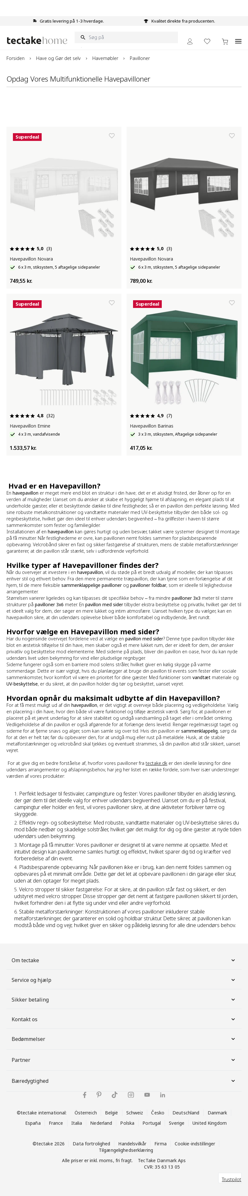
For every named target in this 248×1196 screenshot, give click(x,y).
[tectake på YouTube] (147, 1095)
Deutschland (185, 1113)
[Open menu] (238, 37)
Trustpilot (231, 1179)
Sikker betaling (124, 999)
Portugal (151, 1123)
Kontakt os (124, 1019)
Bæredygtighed (124, 1080)
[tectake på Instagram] (131, 1095)
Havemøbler (105, 58)
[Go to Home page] (37, 40)
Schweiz (134, 1113)
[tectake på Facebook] (84, 1095)
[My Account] (189, 41)
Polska (127, 1123)
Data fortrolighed (91, 1144)
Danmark (217, 1113)
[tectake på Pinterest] (99, 1095)
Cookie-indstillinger (195, 1144)
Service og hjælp (124, 979)
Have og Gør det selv (58, 58)
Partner (124, 1059)
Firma (160, 1144)
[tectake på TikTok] (115, 1095)
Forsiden (15, 58)
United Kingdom (209, 1123)
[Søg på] (126, 37)
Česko (157, 1113)
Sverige (176, 1123)
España (33, 1123)
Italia (76, 1123)
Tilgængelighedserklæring (126, 1150)
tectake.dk (156, 763)
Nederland (101, 1123)
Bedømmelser (124, 1039)
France (56, 1123)
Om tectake (124, 960)
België (111, 1113)
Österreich (86, 1113)
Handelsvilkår (132, 1144)
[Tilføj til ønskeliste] (112, 135)
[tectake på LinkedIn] (162, 1094)
